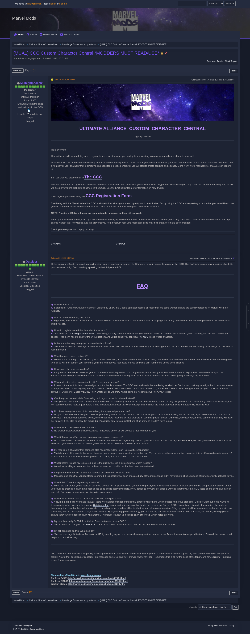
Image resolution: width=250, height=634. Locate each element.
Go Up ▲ (233, 626)
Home (18, 34)
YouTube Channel (70, 34)
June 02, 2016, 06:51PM (64, 79)
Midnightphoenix (31, 83)
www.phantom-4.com (91, 575)
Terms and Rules (220, 626)
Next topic (231, 61)
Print (234, 71)
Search (32, 34)
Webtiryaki (27, 626)
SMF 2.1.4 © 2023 (20, 629)
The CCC (93, 177)
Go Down (17, 70)
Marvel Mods (24, 18)
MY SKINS (56, 244)
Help (210, 626)
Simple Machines (37, 629)
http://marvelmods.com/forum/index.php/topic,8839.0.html (96, 584)
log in (53, 3)
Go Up (16, 592)
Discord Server (48, 34)
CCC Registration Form (109, 195)
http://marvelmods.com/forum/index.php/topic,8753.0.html (97, 578)
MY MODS (121, 244)
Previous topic (214, 61)
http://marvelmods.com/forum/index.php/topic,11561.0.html (98, 581)
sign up (63, 3)
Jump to (193, 607)
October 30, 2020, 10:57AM (62, 258)
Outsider (31, 261)
